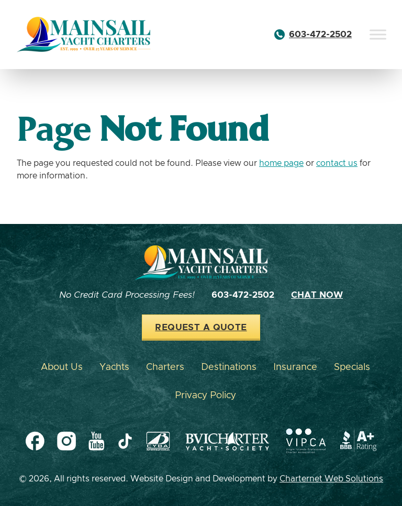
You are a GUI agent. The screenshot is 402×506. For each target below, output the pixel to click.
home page (281, 163)
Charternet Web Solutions (331, 479)
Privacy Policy (205, 395)
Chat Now (317, 295)
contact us (337, 163)
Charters (165, 367)
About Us (62, 367)
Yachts (114, 367)
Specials (352, 367)
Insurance (295, 367)
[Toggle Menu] (378, 34)
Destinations (228, 367)
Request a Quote (201, 327)
